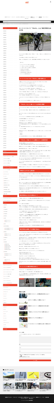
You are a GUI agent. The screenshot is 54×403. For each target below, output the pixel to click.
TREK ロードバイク (7, 258)
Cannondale (5, 209)
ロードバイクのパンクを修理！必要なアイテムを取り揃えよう (45, 379)
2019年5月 (4, 85)
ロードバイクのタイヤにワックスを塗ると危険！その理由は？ (8, 390)
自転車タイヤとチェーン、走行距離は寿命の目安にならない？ (38, 293)
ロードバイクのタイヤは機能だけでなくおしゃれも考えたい (45, 390)
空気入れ (5, 299)
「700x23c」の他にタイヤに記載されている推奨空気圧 (28, 67)
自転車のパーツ (33, 32)
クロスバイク (6, 152)
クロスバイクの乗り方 (7, 157)
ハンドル (5, 314)
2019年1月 (4, 94)
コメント (20, 335)
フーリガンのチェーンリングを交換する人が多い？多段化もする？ (39, 323)
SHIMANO (5, 239)
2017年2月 (4, 144)
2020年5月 (4, 59)
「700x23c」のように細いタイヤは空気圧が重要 (27, 65)
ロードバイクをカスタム (7, 277)
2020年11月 (5, 46)
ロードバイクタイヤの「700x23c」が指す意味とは (27, 64)
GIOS (5, 221)
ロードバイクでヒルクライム (8, 262)
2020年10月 (5, 48)
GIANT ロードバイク (8, 219)
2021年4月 (4, 35)
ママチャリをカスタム (7, 198)
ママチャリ (5, 194)
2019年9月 (4, 76)
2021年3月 (4, 37)
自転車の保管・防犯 (6, 183)
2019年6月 (4, 83)
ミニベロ (5, 174)
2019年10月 (5, 74)
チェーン (5, 312)
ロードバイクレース (6, 275)
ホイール (5, 323)
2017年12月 (5, 122)
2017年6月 (4, 135)
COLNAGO (5, 211)
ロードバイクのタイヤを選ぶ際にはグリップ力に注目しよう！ (21, 390)
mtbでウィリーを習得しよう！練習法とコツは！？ (36, 299)
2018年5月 (4, 111)
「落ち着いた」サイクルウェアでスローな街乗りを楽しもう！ (38, 311)
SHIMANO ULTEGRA (8, 246)
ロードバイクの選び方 (7, 273)
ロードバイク (6, 260)
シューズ (5, 290)
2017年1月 (4, 146)
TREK (5, 254)
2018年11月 (5, 98)
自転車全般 (36, 32)
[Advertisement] (27, 10)
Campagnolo (5, 207)
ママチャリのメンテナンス (7, 196)
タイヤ (30, 32)
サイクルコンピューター (7, 286)
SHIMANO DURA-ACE (8, 244)
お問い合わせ (26, 18)
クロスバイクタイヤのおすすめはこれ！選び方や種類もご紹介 (33, 379)
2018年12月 (5, 96)
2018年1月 (4, 120)
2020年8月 (4, 52)
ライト (5, 297)
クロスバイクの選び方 (7, 161)
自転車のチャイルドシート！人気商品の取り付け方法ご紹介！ (38, 305)
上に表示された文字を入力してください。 (24, 356)
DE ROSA (5, 213)
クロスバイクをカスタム (7, 163)
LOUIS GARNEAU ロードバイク (9, 227)
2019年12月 (5, 70)
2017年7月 (4, 133)
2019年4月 (4, 87)
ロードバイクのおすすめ (7, 264)
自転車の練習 (6, 185)
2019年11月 (5, 72)
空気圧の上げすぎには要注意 (24, 69)
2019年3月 (4, 89)
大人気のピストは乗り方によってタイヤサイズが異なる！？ (8, 379)
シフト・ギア (6, 308)
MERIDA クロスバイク (8, 231)
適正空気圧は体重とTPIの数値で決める (25, 72)
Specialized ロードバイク (8, 252)
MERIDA (5, 229)
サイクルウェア (6, 284)
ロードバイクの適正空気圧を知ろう (25, 73)
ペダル (5, 321)
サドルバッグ (6, 288)
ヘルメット (5, 295)
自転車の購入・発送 (6, 187)
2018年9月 (4, 102)
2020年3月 (4, 63)
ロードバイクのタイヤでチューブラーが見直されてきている (33, 390)
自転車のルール (6, 181)
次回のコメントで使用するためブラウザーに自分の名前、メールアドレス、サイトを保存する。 (32, 354)
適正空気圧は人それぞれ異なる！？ (25, 70)
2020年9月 (4, 50)
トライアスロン (6, 170)
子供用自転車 (6, 176)
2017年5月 (4, 137)
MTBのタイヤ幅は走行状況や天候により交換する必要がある (20, 379)
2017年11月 (5, 124)
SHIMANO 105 (7, 241)
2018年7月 (4, 107)
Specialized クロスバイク (8, 251)
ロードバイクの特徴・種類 (7, 271)
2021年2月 (4, 39)
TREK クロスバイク (7, 256)
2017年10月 (5, 126)
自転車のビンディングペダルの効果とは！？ (35, 317)
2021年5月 (4, 33)
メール (20, 347)
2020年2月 (4, 65)
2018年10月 (5, 100)
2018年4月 (4, 113)
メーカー (5, 200)
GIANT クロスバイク (8, 218)
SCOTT (5, 237)
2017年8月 (4, 131)
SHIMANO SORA (7, 245)
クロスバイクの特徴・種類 (7, 159)
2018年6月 (4, 109)
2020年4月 (4, 61)
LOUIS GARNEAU (6, 223)
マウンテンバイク (6, 172)
